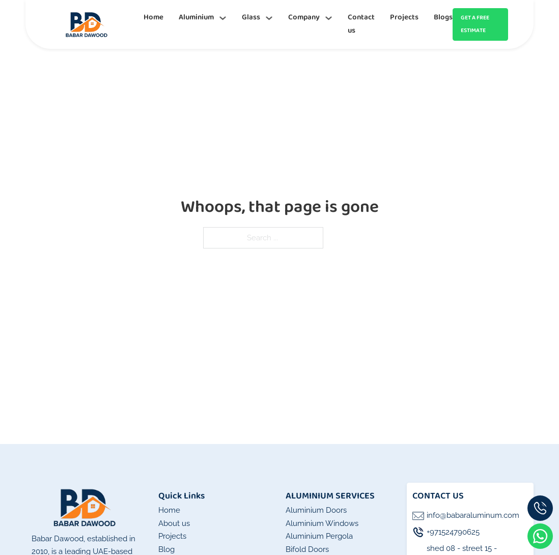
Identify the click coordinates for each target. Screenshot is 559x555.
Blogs (443, 17)
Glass (251, 17)
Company (304, 17)
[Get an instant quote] (480, 24)
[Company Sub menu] (328, 18)
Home (153, 17)
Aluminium (196, 17)
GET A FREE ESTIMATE (475, 24)
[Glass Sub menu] (269, 18)
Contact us (361, 24)
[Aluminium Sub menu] (223, 18)
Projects (404, 17)
